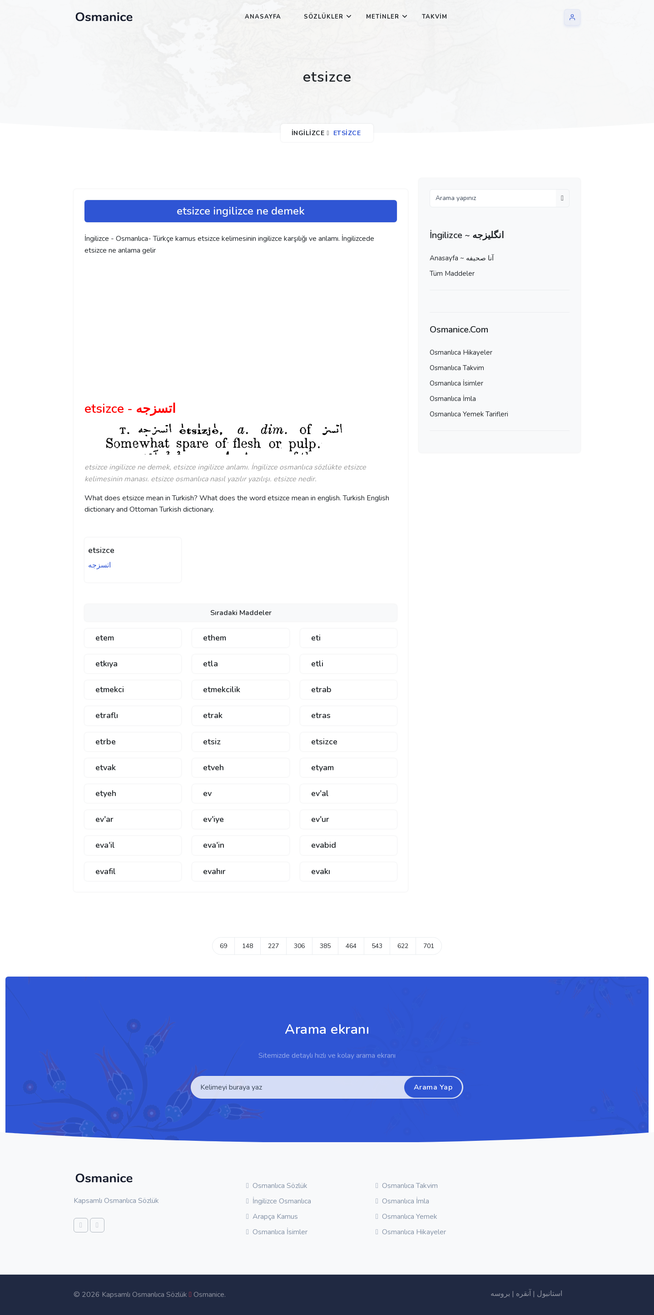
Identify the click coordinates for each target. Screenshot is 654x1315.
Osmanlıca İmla (453, 398)
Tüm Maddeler (452, 273)
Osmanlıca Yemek (406, 1217)
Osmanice (208, 1295)
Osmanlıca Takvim (457, 367)
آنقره (523, 1294)
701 (428, 946)
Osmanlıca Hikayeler (461, 352)
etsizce (101, 550)
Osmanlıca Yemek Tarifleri (469, 414)
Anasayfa (263, 17)
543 (377, 946)
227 (273, 946)
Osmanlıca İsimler (456, 383)
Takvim (434, 17)
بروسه (500, 1294)
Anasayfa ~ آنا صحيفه (462, 258)
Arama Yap (433, 1087)
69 (223, 946)
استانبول (549, 1294)
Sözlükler (323, 17)
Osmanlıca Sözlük (276, 1186)
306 (299, 946)
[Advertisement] (225, 332)
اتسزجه (99, 565)
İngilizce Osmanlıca (278, 1201)
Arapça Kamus (272, 1217)
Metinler (382, 17)
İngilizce (308, 133)
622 (402, 946)
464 (351, 946)
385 (325, 946)
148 (247, 946)
